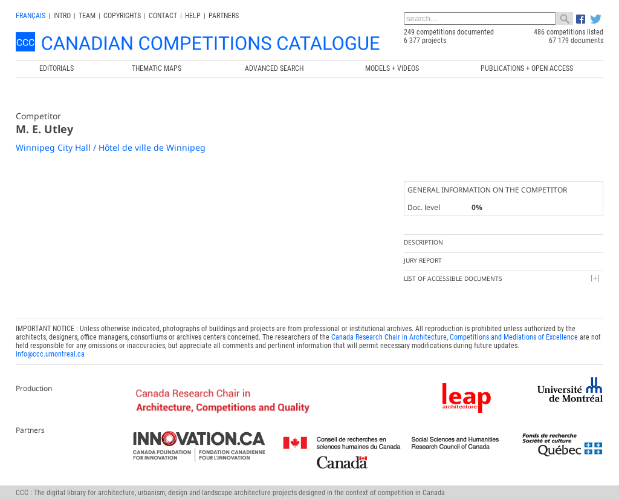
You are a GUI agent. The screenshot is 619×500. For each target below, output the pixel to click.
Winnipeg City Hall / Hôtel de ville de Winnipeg (111, 147)
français (30, 16)
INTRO (62, 16)
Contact (163, 16)
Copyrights (122, 16)
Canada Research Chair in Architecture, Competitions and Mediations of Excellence (454, 337)
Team (87, 16)
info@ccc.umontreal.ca (50, 354)
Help (193, 16)
